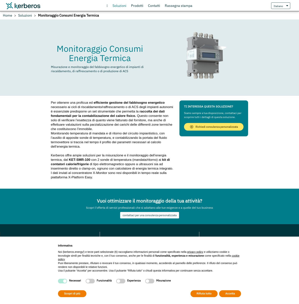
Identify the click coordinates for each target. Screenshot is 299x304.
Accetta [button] (230, 293)
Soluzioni (25, 15)
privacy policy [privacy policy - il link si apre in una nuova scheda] (195, 251)
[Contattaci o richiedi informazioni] (154, 5)
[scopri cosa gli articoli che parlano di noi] (178, 5)
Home (7, 15)
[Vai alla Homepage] (107, 5)
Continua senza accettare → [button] (223, 244)
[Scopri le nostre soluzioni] (119, 5)
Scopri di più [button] (72, 293)
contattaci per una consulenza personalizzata (150, 215)
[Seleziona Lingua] (280, 5)
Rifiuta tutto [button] (204, 293)
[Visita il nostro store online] (137, 5)
